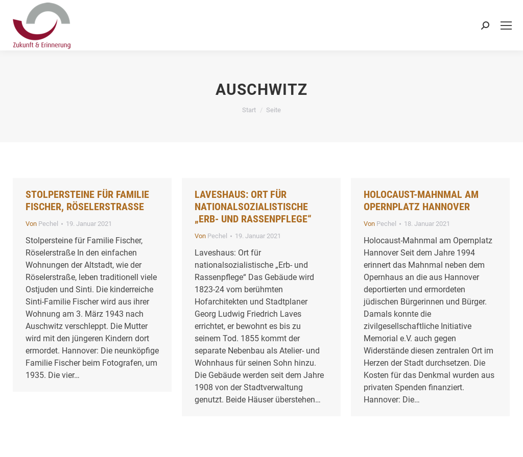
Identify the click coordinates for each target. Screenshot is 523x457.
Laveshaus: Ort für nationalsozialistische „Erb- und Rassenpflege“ (253, 206)
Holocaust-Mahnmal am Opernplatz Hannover (421, 200)
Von (42, 223)
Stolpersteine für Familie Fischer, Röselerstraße (87, 200)
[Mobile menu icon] (506, 25)
